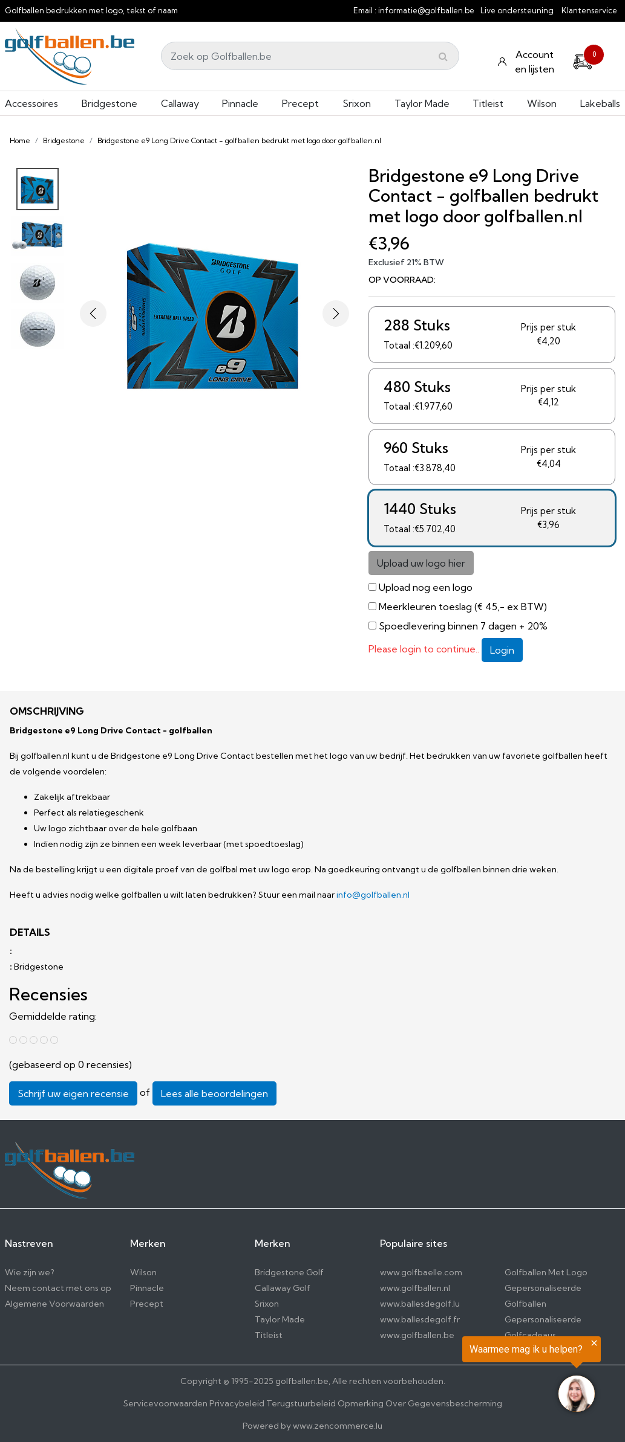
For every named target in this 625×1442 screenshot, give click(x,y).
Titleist (488, 103)
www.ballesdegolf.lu (420, 1303)
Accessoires (31, 103)
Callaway (180, 103)
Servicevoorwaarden (165, 1403)
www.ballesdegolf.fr (420, 1319)
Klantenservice (589, 10)
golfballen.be (302, 1381)
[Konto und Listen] (527, 61)
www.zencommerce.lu (337, 1425)
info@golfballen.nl (373, 894)
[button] (93, 314)
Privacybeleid (236, 1403)
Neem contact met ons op (58, 1288)
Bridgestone (109, 103)
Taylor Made (422, 103)
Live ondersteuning (517, 10)
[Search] (310, 56)
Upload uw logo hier (421, 563)
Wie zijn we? (29, 1272)
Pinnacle (240, 103)
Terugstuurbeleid (301, 1403)
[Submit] (443, 56)
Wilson (542, 103)
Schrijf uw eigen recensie (73, 1093)
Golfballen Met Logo (546, 1272)
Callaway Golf (282, 1288)
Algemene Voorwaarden (54, 1303)
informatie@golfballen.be (426, 10)
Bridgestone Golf (289, 1272)
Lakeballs (600, 103)
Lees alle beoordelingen (214, 1093)
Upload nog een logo (426, 587)
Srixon (356, 103)
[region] (476, 1377)
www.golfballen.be (417, 1335)
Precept (300, 103)
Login (502, 650)
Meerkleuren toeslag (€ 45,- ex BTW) (463, 606)
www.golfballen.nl (415, 1288)
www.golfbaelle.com (421, 1272)
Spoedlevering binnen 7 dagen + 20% (463, 626)
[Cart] (582, 60)
